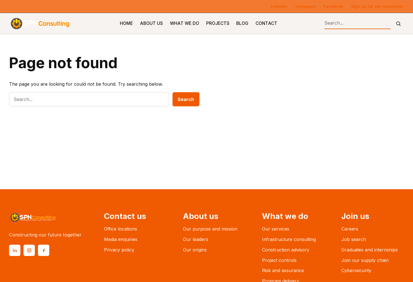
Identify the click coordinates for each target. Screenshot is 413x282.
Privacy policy (119, 250)
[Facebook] (43, 250)
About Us (151, 23)
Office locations (120, 229)
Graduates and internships (369, 250)
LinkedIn (279, 6)
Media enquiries (120, 239)
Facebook (333, 6)
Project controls (279, 260)
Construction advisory (285, 250)
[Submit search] (398, 23)
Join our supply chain (365, 260)
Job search (353, 239)
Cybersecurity (356, 270)
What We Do (184, 23)
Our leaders (195, 239)
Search (186, 99)
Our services (275, 229)
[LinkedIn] (14, 250)
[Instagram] (29, 250)
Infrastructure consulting (289, 239)
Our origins (195, 250)
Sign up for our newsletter (377, 6)
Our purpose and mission (210, 229)
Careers (349, 229)
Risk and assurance (283, 270)
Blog (242, 23)
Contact (266, 23)
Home (126, 23)
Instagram (305, 6)
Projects (217, 23)
